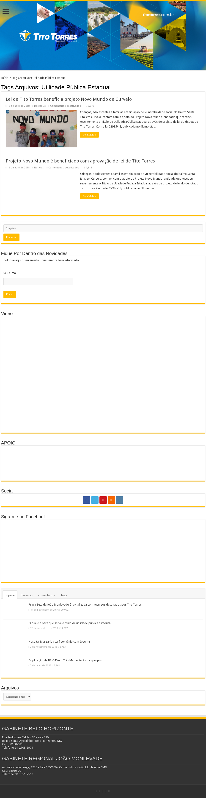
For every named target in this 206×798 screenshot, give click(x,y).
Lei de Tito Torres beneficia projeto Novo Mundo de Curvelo (69, 99)
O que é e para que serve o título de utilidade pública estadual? (70, 623)
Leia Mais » (89, 134)
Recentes (27, 595)
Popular (10, 595)
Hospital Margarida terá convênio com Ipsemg (59, 641)
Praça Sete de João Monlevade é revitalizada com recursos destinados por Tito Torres (85, 604)
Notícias (39, 167)
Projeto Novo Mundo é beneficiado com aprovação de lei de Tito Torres (80, 161)
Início (4, 78)
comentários (46, 595)
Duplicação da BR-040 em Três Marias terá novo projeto (65, 660)
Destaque (40, 105)
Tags (63, 595)
